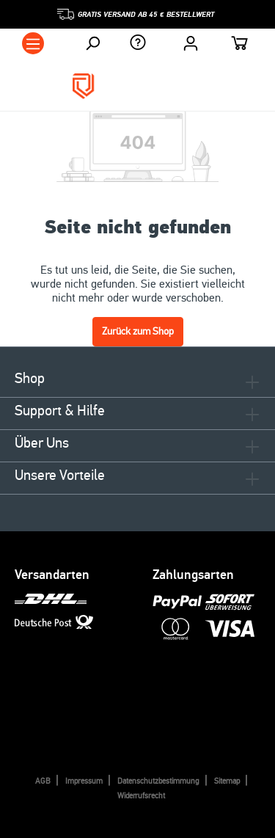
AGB (43, 781)
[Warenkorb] (239, 45)
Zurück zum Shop (138, 331)
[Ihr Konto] (190, 43)
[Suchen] (92, 43)
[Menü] (33, 43)
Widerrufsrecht (141, 796)
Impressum (84, 781)
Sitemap (227, 781)
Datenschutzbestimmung (158, 781)
